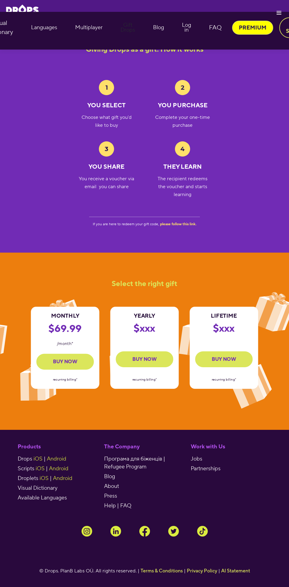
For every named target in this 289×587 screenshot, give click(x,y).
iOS (38, 458)
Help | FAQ (117, 505)
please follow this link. (178, 224)
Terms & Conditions (162, 571)
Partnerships (206, 468)
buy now (144, 359)
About (111, 486)
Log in (186, 27)
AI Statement (235, 571)
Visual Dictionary (37, 488)
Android (56, 458)
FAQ (215, 28)
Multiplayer (89, 27)
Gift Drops (127, 27)
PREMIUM (252, 27)
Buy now (65, 361)
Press (110, 495)
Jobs (196, 458)
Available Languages (42, 497)
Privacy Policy (202, 571)
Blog (158, 27)
